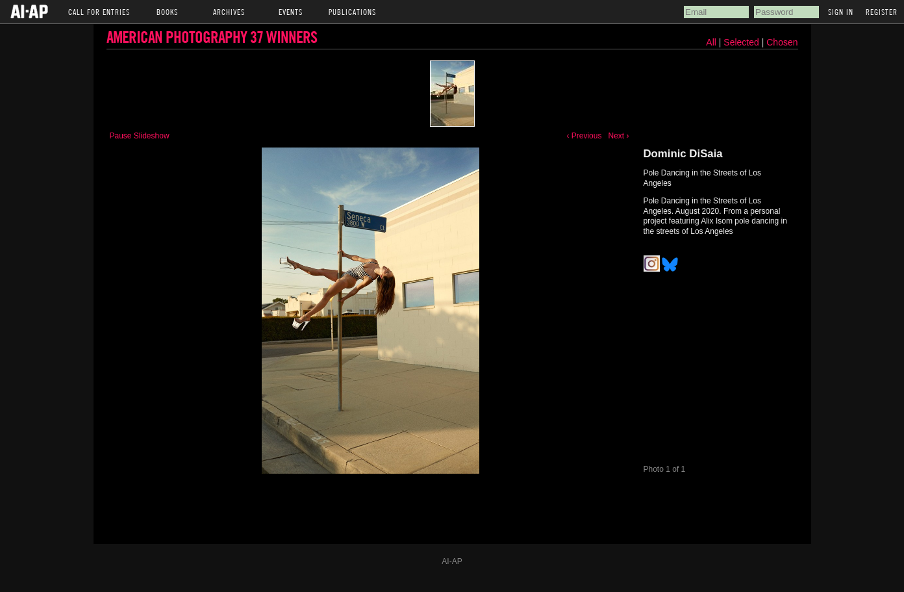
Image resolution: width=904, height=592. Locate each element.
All (711, 42)
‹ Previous (583, 135)
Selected (742, 42)
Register (882, 11)
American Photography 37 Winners (212, 37)
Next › (618, 135)
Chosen (781, 42)
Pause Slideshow (140, 135)
